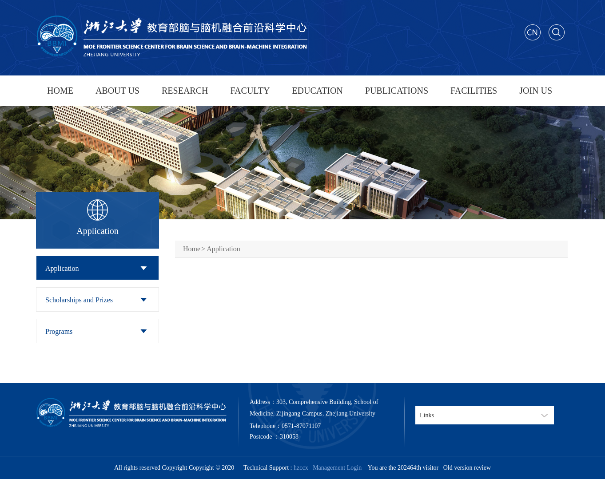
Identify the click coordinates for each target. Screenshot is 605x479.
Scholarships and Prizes (79, 300)
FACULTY (250, 90)
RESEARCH (185, 90)
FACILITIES (473, 90)
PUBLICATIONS (396, 90)
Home (191, 249)
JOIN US (535, 90)
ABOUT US (117, 90)
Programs (58, 331)
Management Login (336, 467)
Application (62, 268)
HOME (60, 90)
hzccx (301, 467)
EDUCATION (317, 90)
